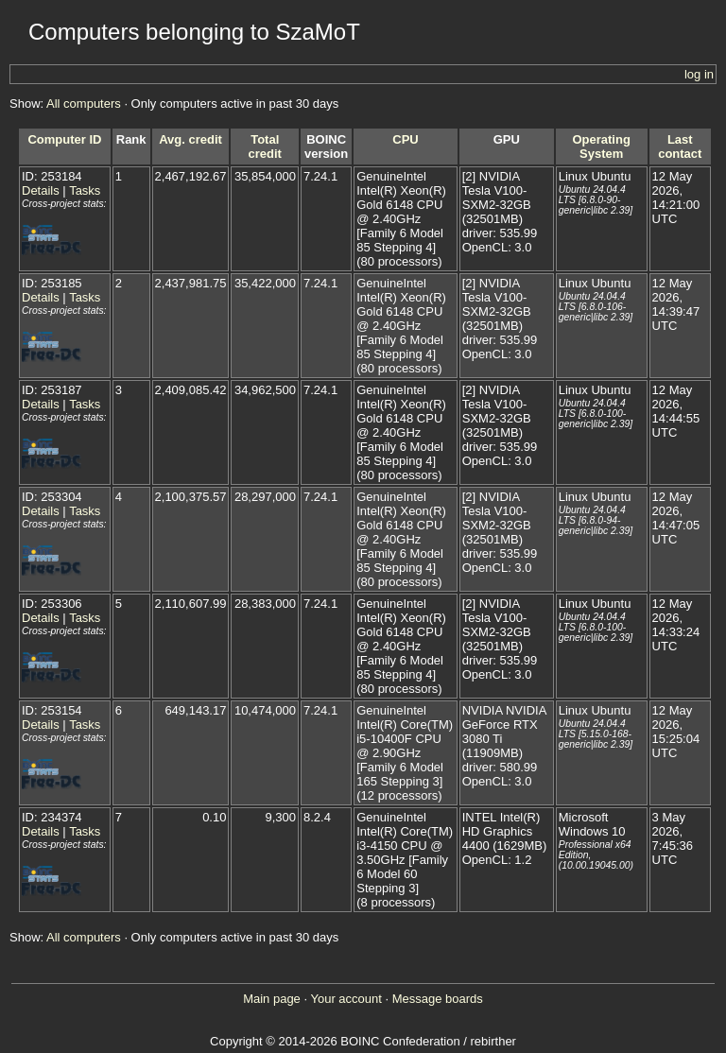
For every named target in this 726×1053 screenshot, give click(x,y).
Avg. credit (190, 139)
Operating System (601, 146)
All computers (83, 103)
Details (41, 190)
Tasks (84, 190)
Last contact (679, 146)
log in (699, 74)
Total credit (265, 146)
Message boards (437, 999)
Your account (345, 999)
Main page (272, 999)
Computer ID (64, 139)
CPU (405, 139)
